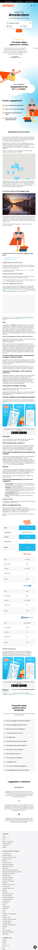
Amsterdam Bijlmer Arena (10, 259)
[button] (35, 947)
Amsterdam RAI (6, 906)
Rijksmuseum (5, 934)
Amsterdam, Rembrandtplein (9, 873)
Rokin (4, 910)
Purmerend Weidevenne (8, 899)
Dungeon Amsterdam (7, 855)
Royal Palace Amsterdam (8, 864)
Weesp (4, 904)
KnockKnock (12, 317)
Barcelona (5, 940)
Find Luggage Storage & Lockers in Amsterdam (15, 290)
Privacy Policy (5, 845)
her (17, 440)
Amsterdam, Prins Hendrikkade (9, 913)
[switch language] (31, 5)
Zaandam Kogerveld (7, 895)
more (21, 54)
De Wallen (5, 926)
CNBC (5, 319)
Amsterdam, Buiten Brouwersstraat (10, 870)
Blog (4, 840)
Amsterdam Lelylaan (7, 921)
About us (4, 838)
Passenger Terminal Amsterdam (9, 919)
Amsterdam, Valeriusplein (8, 897)
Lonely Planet (31, 318)
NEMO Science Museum (8, 866)
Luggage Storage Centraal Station (12, 257)
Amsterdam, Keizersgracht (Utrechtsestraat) (12, 871)
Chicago (4, 942)
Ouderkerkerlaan (6, 901)
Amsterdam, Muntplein (7, 879)
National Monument (7, 859)
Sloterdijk (7, 260)
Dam (4, 928)
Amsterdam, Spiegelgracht (8, 881)
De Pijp (4, 912)
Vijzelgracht (5, 882)
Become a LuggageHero (8, 841)
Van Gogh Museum (7, 923)
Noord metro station (7, 862)
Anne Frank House (7, 930)
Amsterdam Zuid (6, 917)
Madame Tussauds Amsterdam (9, 857)
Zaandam (5, 915)
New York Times (24, 318)
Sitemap (4, 847)
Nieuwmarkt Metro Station (8, 932)
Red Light (5, 860)
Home (4, 836)
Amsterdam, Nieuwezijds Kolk (9, 924)
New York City (6, 945)
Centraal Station (26, 270)
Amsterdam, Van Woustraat (9, 884)
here (3, 281)
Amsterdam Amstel (7, 853)
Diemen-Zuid (5, 902)
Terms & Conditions (7, 843)
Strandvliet (5, 892)
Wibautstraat (5, 868)
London (4, 944)
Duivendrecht (5, 908)
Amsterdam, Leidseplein (8, 877)
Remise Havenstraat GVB (8, 893)
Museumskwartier (6, 875)
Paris (4, 947)
